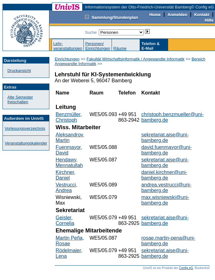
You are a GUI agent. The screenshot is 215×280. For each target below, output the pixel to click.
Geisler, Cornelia (65, 220)
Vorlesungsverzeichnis (25, 128)
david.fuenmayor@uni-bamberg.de (166, 150)
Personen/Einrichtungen (97, 46)
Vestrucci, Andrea (66, 187)
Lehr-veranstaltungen (67, 46)
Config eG (186, 268)
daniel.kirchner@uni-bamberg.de (164, 175)
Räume (120, 48)
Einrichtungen (67, 59)
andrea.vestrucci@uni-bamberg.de (166, 187)
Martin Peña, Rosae (70, 240)
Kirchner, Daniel (65, 175)
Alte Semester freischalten (20, 99)
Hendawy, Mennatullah (69, 162)
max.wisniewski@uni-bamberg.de (165, 200)
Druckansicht (19, 70)
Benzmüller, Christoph (69, 117)
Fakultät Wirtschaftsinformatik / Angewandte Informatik (136, 59)
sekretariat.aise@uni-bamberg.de (164, 137)
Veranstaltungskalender (26, 143)
